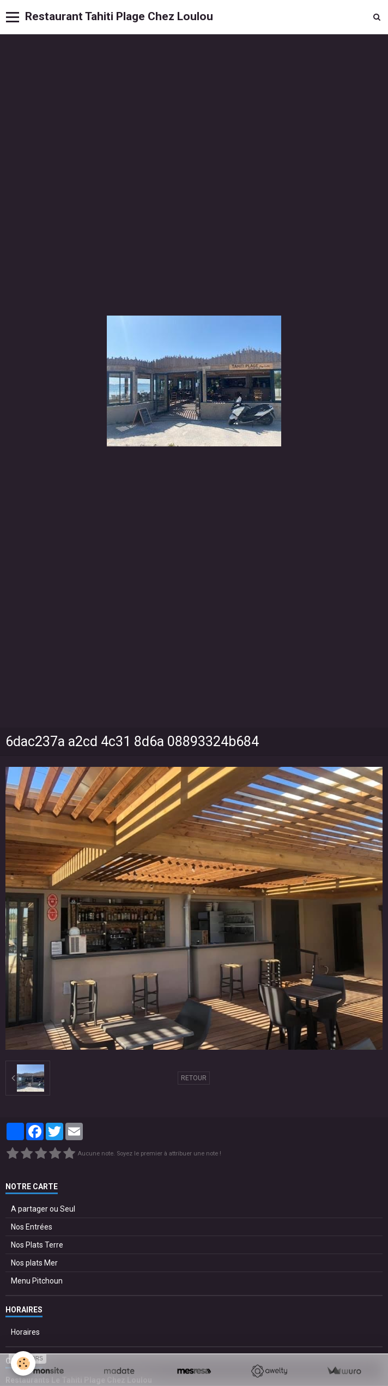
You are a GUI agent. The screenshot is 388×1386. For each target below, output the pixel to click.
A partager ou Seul (43, 1209)
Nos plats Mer (34, 1262)
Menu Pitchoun (37, 1280)
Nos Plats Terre (37, 1244)
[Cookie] (23, 1363)
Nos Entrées (31, 1226)
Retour (194, 1078)
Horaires (25, 1332)
